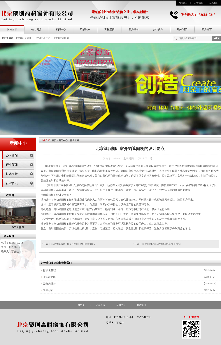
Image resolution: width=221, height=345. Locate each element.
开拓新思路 (49, 277)
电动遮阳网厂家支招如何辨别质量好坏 (73, 244)
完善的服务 (49, 283)
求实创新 (48, 290)
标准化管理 (49, 270)
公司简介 (36, 29)
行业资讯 (12, 183)
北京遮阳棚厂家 (42, 38)
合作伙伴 (158, 29)
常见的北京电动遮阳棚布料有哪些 (161, 244)
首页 (54, 140)
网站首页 (183, 2)
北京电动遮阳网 (61, 38)
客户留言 (206, 29)
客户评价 (134, 29)
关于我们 (198, 2)
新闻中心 (61, 29)
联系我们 (213, 2)
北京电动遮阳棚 (23, 38)
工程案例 (109, 29)
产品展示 (85, 29)
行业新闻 (12, 164)
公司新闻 (12, 155)
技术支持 (12, 173)
